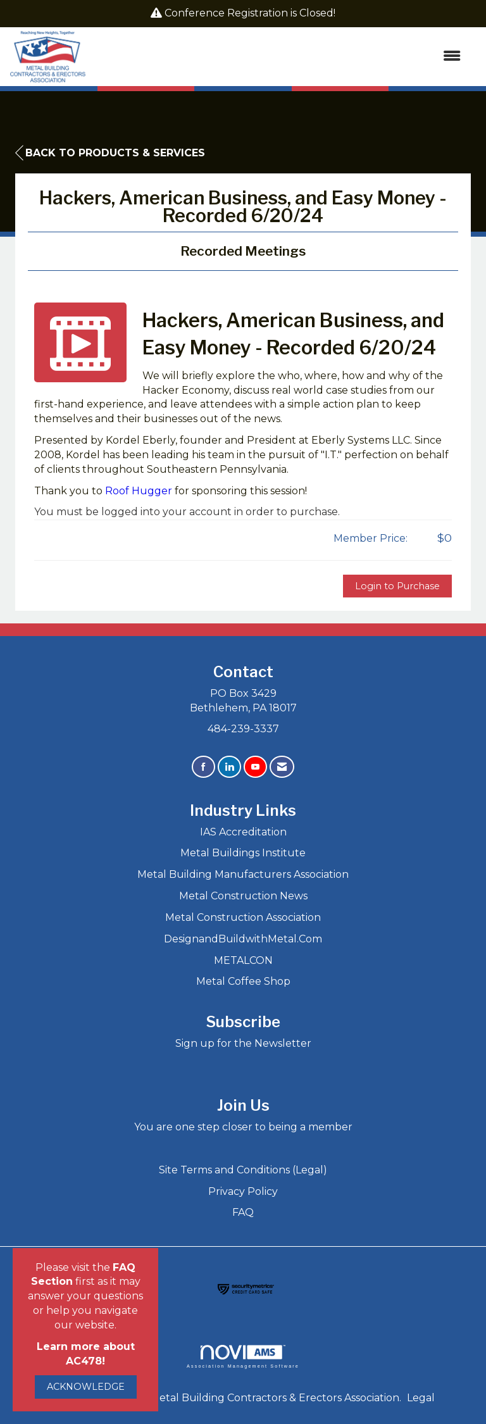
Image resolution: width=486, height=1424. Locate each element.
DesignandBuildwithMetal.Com (243, 939)
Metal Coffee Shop (243, 981)
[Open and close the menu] (279, 56)
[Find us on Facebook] (203, 767)
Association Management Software (243, 1356)
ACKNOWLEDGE (86, 1386)
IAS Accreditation (243, 832)
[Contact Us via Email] (282, 767)
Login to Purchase (397, 586)
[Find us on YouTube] (255, 767)
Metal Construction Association (243, 917)
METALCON (243, 960)
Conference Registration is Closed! (250, 13)
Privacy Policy (243, 1191)
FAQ (243, 1212)
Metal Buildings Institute (243, 853)
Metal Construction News (243, 896)
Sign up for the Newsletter (243, 1043)
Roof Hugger (138, 491)
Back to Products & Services (110, 153)
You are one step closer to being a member (243, 1127)
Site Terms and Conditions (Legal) (243, 1170)
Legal (421, 1398)
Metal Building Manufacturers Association (243, 874)
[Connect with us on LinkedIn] (229, 767)
